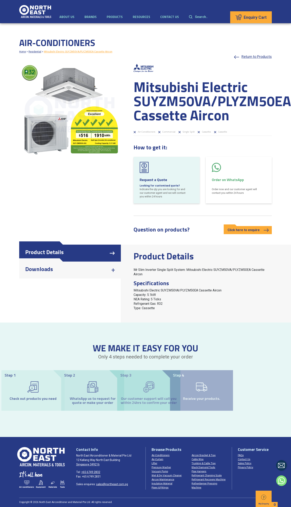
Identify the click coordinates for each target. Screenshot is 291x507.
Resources (141, 17)
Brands (90, 17)
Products (115, 17)
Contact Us (169, 17)
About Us (66, 17)
